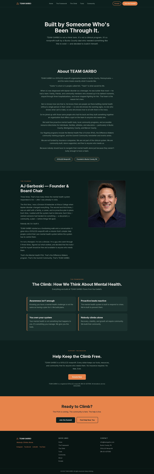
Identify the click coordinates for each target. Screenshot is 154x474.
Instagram (19, 447)
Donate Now (77, 377)
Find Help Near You (87, 420)
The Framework (61, 3)
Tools (82, 3)
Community (91, 3)
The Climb (73, 3)
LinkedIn (35, 447)
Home (51, 3)
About (60, 458)
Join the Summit (130, 3)
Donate (116, 3)
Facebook (27, 447)
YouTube (42, 447)
